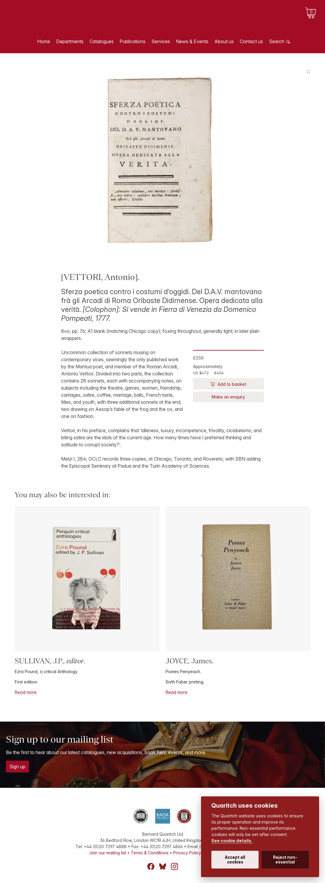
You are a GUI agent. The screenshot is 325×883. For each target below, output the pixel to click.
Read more (26, 692)
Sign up (17, 766)
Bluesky (162, 866)
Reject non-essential (285, 859)
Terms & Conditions (150, 852)
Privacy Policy (187, 852)
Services (160, 41)
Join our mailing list (107, 852)
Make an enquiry (228, 396)
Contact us (251, 41)
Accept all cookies (235, 859)
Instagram (174, 866)
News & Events (192, 41)
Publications (133, 41)
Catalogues (101, 41)
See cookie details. (231, 840)
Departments (70, 41)
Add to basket (231, 384)
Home (43, 41)
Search (276, 41)
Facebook (150, 866)
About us (224, 41)
